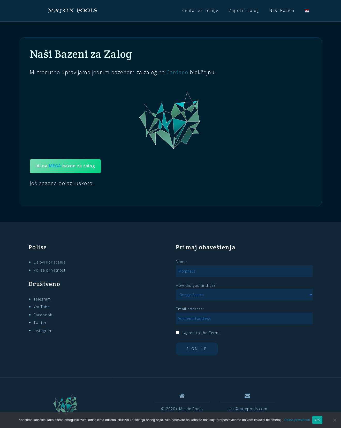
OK (317, 420)
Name (181, 261)
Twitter (40, 322)
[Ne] (334, 420)
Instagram (43, 330)
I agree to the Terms (201, 332)
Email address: (190, 308)
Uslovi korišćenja (50, 262)
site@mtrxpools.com (247, 408)
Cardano (177, 72)
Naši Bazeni (281, 10)
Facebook (43, 314)
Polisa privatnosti (50, 270)
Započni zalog (244, 10)
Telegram (42, 299)
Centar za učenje (200, 10)
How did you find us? (196, 285)
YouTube (42, 306)
